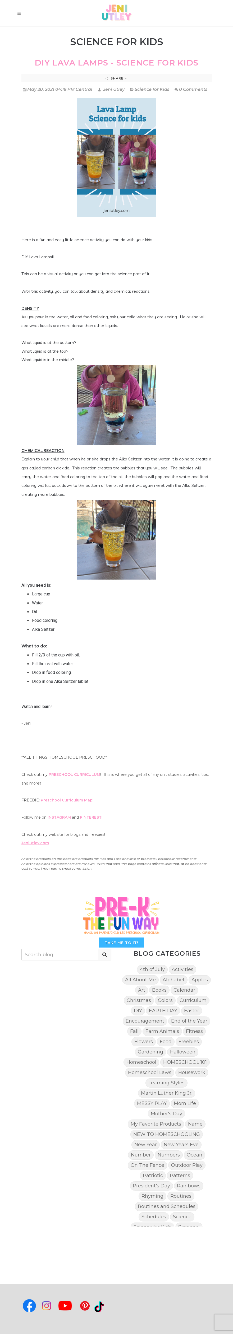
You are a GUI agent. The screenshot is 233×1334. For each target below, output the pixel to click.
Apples (199, 980)
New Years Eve (181, 1145)
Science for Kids (152, 89)
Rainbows (188, 1186)
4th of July (152, 969)
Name (195, 1124)
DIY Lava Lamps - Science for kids (116, 63)
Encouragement (145, 1021)
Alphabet (174, 980)
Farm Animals (162, 1031)
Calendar (184, 990)
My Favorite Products (156, 1124)
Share (116, 78)
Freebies (189, 1041)
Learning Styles (166, 1083)
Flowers (143, 1041)
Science (182, 1217)
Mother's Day (166, 1114)
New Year (145, 1145)
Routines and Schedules (166, 1206)
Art (141, 990)
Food (166, 1041)
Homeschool (141, 1062)
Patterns (180, 1175)
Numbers (169, 1155)
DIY (138, 1011)
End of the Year (189, 1021)
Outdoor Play (187, 1165)
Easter (191, 1011)
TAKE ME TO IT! (121, 942)
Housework (191, 1072)
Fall (134, 1031)
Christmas (139, 1000)
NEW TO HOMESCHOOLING (166, 1134)
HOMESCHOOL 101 (185, 1062)
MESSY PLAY (152, 1103)
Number (141, 1155)
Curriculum (193, 1000)
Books (159, 990)
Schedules (153, 1217)
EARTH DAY (163, 1011)
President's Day (151, 1186)
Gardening (150, 1052)
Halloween (182, 1052)
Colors (165, 1000)
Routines (180, 1196)
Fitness (194, 1031)
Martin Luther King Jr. (166, 1093)
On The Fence (147, 1165)
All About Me (140, 980)
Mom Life (185, 1103)
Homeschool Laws (149, 1072)
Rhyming (152, 1196)
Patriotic (153, 1175)
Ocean (194, 1155)
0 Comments (191, 89)
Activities (182, 969)
